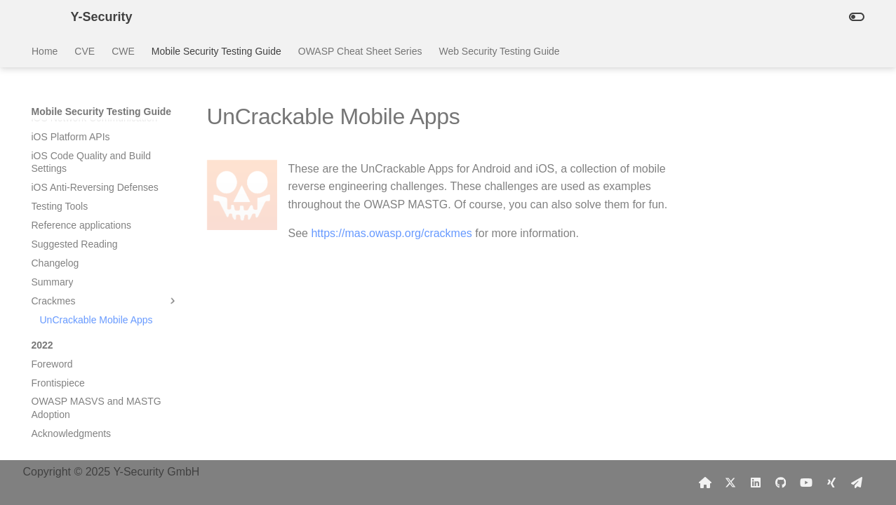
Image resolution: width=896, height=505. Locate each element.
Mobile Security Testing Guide (216, 51)
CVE (84, 51)
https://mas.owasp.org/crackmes (391, 233)
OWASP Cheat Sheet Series (359, 51)
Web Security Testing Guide (499, 51)
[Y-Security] (40, 17)
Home (45, 51)
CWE (123, 51)
